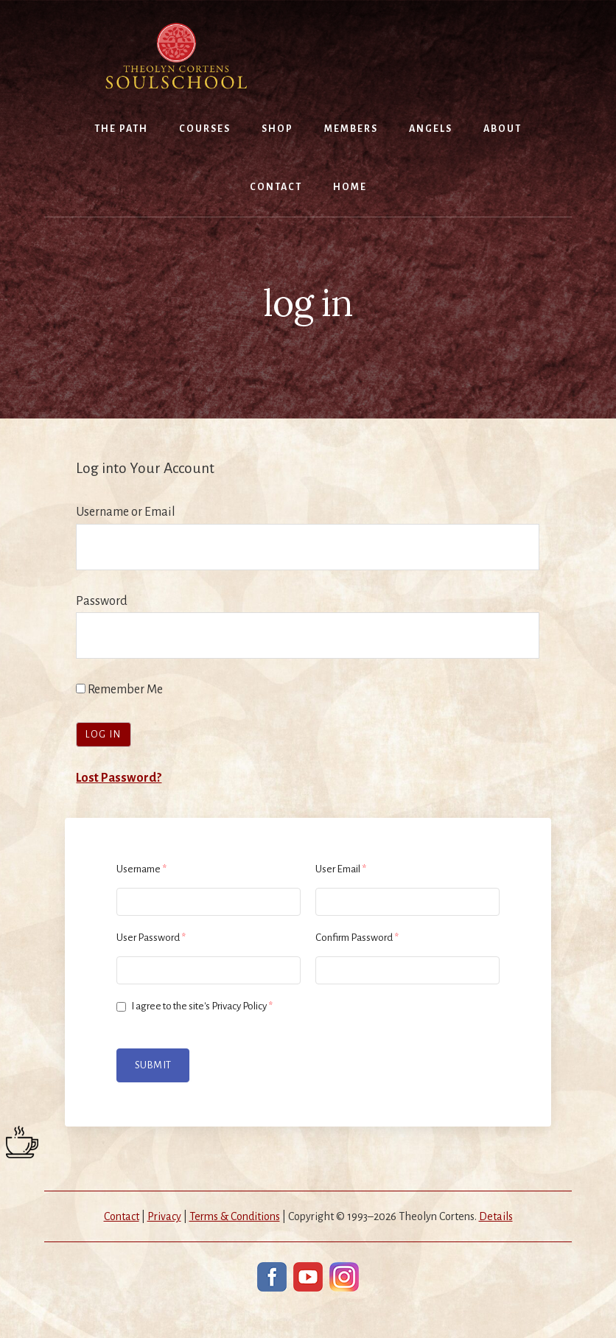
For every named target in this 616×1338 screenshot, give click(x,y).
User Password (151, 937)
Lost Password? (118, 778)
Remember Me (119, 689)
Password (101, 601)
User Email (340, 869)
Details (496, 1216)
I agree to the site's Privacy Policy (194, 1006)
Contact (121, 1216)
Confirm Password (357, 937)
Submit (153, 1065)
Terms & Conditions (234, 1216)
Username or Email (125, 512)
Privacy (164, 1216)
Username (141, 869)
